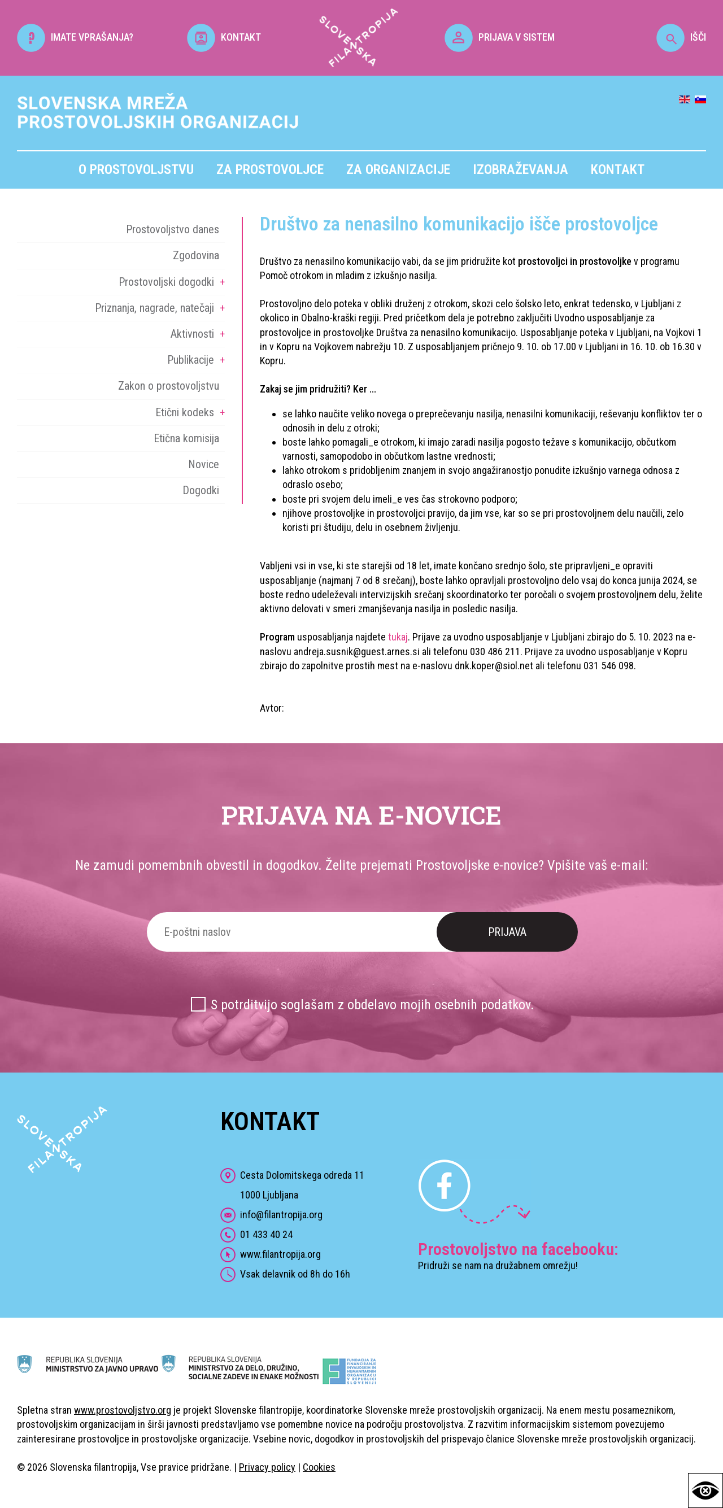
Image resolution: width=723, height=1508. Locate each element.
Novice (203, 464)
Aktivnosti (192, 334)
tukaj (398, 637)
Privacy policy (267, 1467)
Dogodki (200, 490)
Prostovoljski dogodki (166, 282)
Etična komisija (186, 438)
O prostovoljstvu (136, 169)
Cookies (319, 1467)
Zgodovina (196, 255)
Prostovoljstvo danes (172, 229)
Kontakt (617, 169)
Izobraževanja (520, 169)
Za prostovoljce (270, 169)
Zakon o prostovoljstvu (168, 386)
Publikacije (190, 360)
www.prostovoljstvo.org (122, 1410)
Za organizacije (398, 169)
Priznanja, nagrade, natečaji (154, 308)
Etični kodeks (184, 412)
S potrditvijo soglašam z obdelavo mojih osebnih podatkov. (372, 1005)
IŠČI (681, 37)
